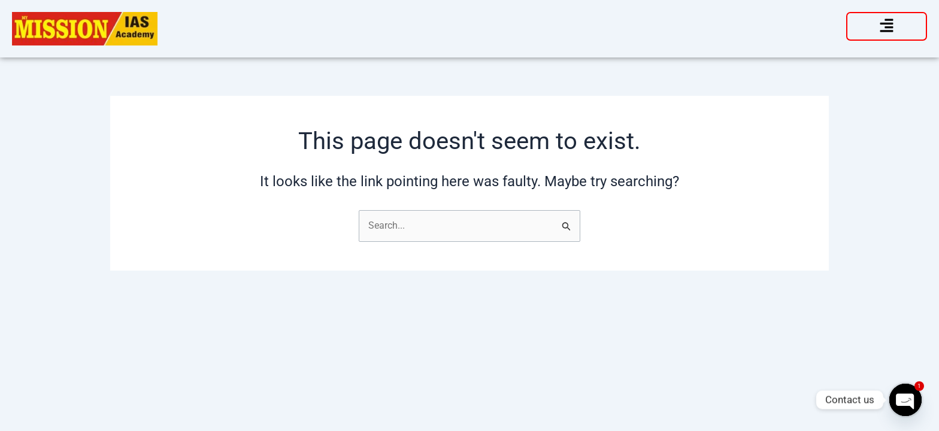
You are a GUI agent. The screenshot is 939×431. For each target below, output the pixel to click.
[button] (886, 26)
